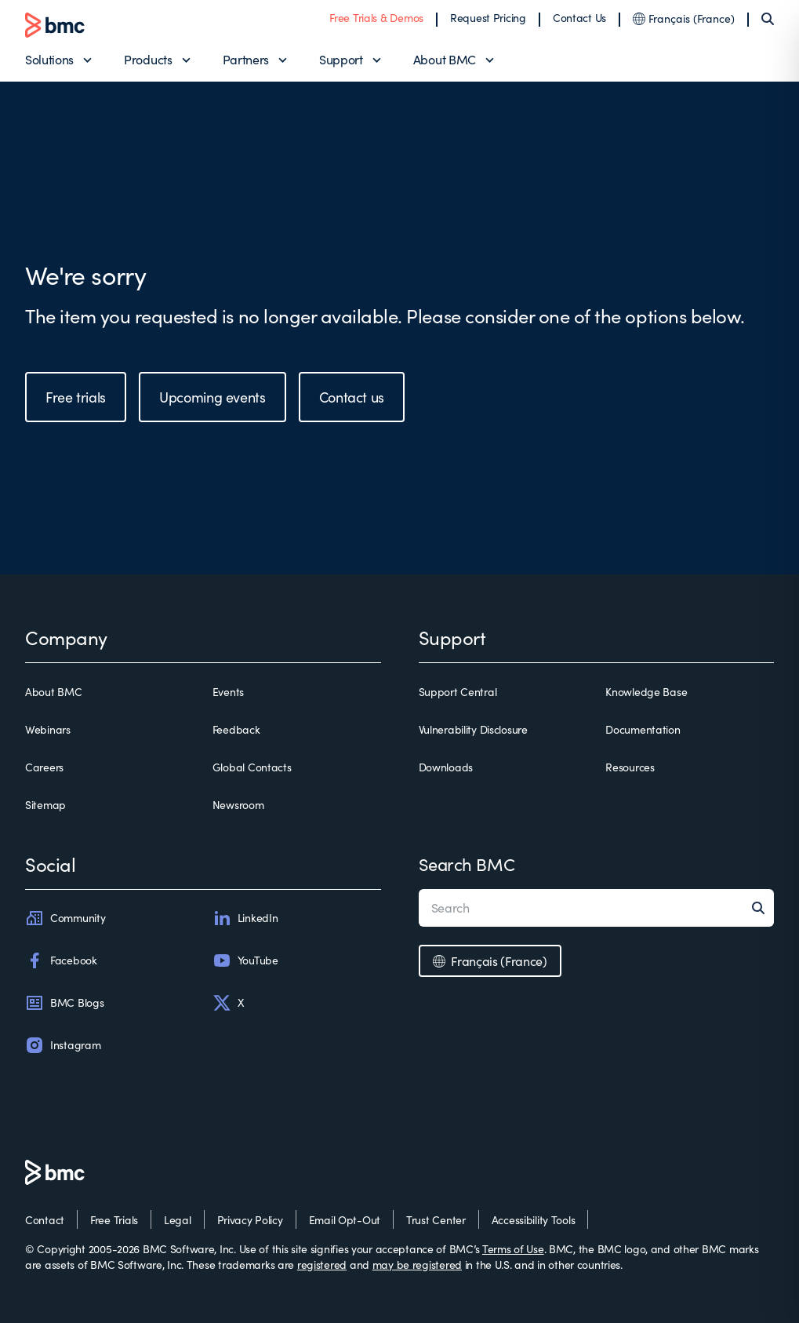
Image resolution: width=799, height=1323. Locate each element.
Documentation (642, 729)
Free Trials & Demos (376, 17)
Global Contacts (252, 767)
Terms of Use (513, 1248)
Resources (629, 767)
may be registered (417, 1264)
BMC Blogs (64, 1002)
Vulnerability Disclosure (473, 729)
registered (322, 1264)
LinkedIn (245, 918)
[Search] (767, 19)
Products (148, 59)
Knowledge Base (646, 691)
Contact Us (579, 17)
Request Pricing (488, 17)
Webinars (48, 729)
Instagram (62, 1045)
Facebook (61, 960)
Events (228, 691)
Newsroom (238, 804)
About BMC (444, 59)
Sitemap (45, 804)
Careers (44, 767)
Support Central (458, 691)
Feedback (236, 729)
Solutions (49, 59)
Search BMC (467, 864)
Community (65, 918)
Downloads (446, 767)
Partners (246, 59)
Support (341, 59)
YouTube (245, 960)
